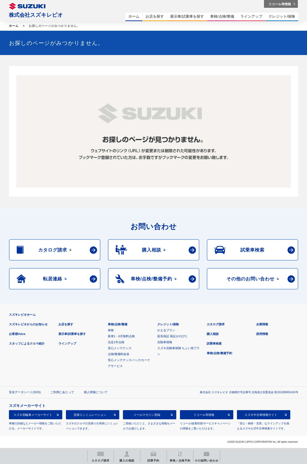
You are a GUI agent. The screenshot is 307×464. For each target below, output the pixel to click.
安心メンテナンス (120, 348)
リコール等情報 (203, 415)
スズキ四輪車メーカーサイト (33, 415)
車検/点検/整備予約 (219, 353)
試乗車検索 (214, 343)
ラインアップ (67, 343)
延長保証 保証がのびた (172, 336)
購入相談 (213, 334)
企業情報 (262, 324)
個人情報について (96, 392)
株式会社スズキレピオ (36, 15)
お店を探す (65, 324)
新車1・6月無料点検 (121, 336)
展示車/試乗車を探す (72, 334)
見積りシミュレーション (89, 415)
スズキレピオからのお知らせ (28, 324)
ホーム (14, 26)
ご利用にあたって (62, 392)
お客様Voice (17, 334)
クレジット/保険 (168, 324)
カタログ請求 (216, 324)
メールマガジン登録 (146, 415)
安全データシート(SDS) (25, 392)
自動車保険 (164, 342)
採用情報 (262, 334)
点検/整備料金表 (119, 354)
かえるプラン (166, 330)
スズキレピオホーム (22, 314)
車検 (111, 330)
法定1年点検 (116, 342)
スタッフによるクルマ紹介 (27, 343)
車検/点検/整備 (117, 324)
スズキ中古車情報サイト (261, 415)
